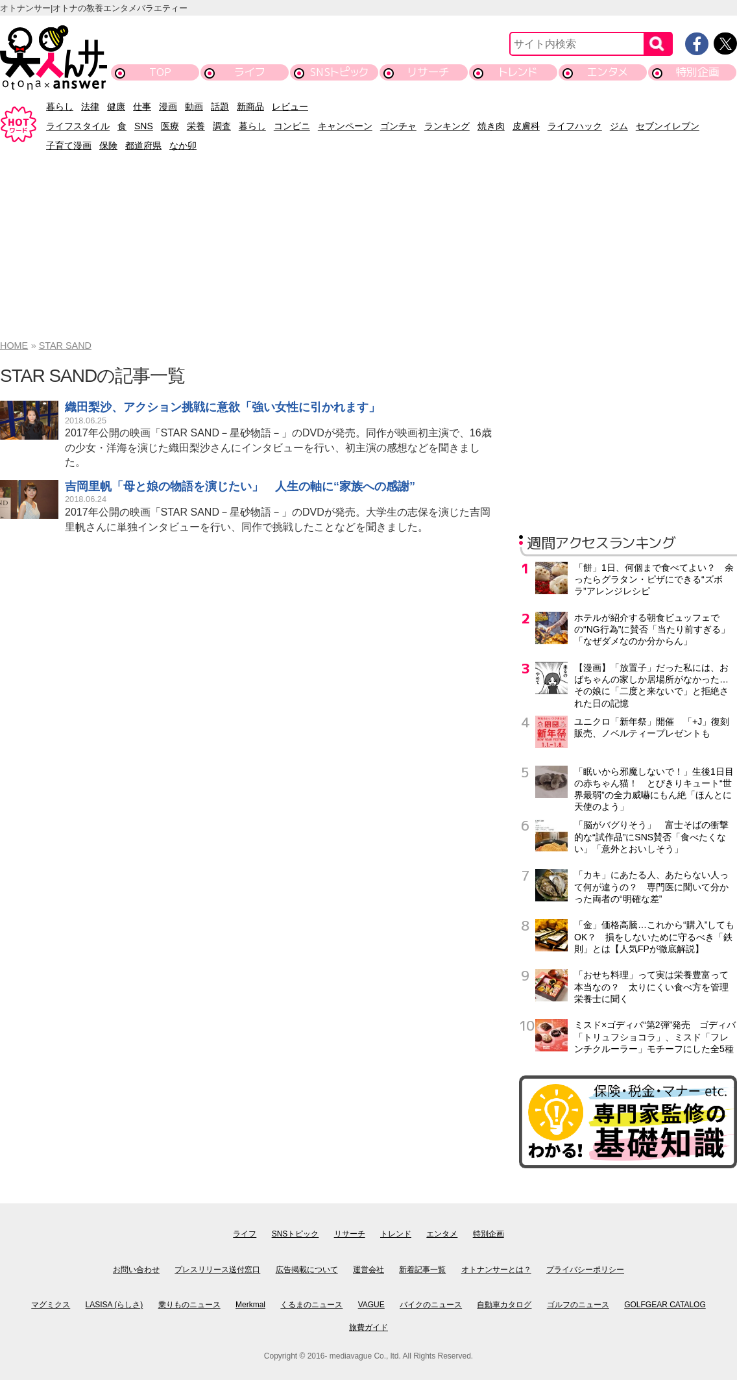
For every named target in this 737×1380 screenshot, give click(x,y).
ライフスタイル (78, 126)
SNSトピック (339, 71)
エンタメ (607, 71)
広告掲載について (307, 1269)
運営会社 (368, 1269)
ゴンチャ (398, 126)
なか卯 (183, 145)
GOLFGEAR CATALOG (665, 1304)
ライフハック (575, 126)
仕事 (142, 106)
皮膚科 (526, 126)
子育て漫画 (68, 145)
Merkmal (250, 1304)
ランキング (447, 126)
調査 (222, 126)
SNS (143, 126)
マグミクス (50, 1304)
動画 (194, 106)
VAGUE (371, 1304)
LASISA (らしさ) (114, 1304)
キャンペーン (345, 126)
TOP (160, 71)
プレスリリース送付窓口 (217, 1269)
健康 (116, 106)
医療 (170, 126)
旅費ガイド (368, 1327)
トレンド (518, 71)
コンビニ (292, 126)
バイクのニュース (431, 1304)
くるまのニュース (311, 1304)
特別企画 (697, 71)
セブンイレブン (667, 126)
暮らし (59, 106)
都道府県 (143, 145)
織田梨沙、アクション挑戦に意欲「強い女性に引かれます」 (222, 407)
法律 (90, 106)
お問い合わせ (136, 1269)
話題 (220, 106)
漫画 (168, 106)
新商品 (250, 106)
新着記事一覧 (422, 1269)
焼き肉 (491, 126)
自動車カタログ (504, 1304)
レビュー (290, 106)
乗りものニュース (189, 1304)
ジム (619, 126)
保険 (108, 145)
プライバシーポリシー (585, 1269)
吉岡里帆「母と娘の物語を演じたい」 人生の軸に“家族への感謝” (240, 486)
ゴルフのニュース (578, 1304)
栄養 (196, 126)
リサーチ (429, 71)
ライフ (249, 71)
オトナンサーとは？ (496, 1269)
